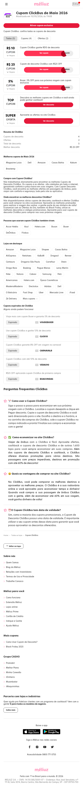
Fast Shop (28, 292)
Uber (41, 292)
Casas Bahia (58, 162)
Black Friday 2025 (14, 647)
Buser (66, 226)
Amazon (42, 162)
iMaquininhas (12, 686)
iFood (72, 292)
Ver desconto (48, 105)
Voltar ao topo (13, 546)
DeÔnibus (11, 232)
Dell (29, 162)
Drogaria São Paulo (30, 262)
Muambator (11, 682)
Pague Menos (43, 268)
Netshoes (26, 255)
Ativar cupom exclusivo (41, 25)
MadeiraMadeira (14, 286)
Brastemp (10, 168)
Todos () (10, 38)
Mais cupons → (30, 298)
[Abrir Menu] (6, 4)
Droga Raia (11, 268)
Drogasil (55, 255)
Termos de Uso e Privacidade (20, 576)
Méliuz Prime (12, 612)
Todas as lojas (16, 535)
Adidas (47, 286)
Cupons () (26, 38)
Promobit (10, 663)
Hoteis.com (40, 226)
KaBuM (40, 255)
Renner (68, 255)
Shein (63, 262)
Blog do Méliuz (13, 567)
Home (6, 535)
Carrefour (50, 262)
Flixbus (25, 232)
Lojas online (12, 607)
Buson (54, 226)
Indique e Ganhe (14, 621)
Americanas (12, 280)
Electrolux (33, 286)
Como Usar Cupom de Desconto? (21, 642)
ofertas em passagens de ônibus (55, 189)
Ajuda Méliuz (12, 626)
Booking (27, 268)
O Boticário (11, 292)
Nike (8, 274)
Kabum (73, 162)
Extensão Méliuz (14, 602)
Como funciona (13, 598)
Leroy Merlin (62, 268)
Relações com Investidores (18, 572)
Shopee (45, 249)
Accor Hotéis (12, 226)
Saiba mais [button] (10, 710)
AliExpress (11, 255)
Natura (20, 274)
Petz (60, 274)
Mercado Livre (56, 292)
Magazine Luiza (14, 162)
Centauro (10, 262)
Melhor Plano (12, 668)
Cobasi (33, 274)
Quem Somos (12, 562)
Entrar (76, 4)
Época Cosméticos (49, 280)
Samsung (46, 274)
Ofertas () (43, 38)
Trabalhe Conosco (14, 581)
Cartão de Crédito (14, 616)
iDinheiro (10, 677)
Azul (26, 226)
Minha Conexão (13, 672)
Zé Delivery (11, 298)
